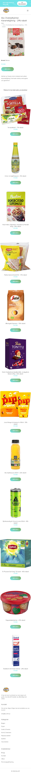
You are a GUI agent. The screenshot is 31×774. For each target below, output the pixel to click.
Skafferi (3, 738)
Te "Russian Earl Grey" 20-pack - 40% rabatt (15, 571)
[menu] (28, 10)
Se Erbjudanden (22, 3)
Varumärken (4, 742)
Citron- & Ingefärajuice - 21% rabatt (15, 176)
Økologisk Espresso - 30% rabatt (15, 323)
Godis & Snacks (5, 729)
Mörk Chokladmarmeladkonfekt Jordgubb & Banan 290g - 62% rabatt (15, 373)
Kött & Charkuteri (6, 732)
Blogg (3, 752)
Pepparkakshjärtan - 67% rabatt (15, 620)
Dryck (3, 726)
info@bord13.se (5, 714)
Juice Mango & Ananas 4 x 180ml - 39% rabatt (15, 423)
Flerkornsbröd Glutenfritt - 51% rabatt (15, 275)
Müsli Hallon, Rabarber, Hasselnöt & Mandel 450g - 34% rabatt (15, 225)
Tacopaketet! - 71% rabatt (15, 127)
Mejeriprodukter (6, 735)
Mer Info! (7, 69)
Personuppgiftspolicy (7, 762)
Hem (2, 23)
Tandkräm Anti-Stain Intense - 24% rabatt (15, 669)
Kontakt (3, 756)
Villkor (3, 759)
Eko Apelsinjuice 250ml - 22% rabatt (15, 473)
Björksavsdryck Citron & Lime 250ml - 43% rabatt (15, 522)
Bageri (3, 723)
